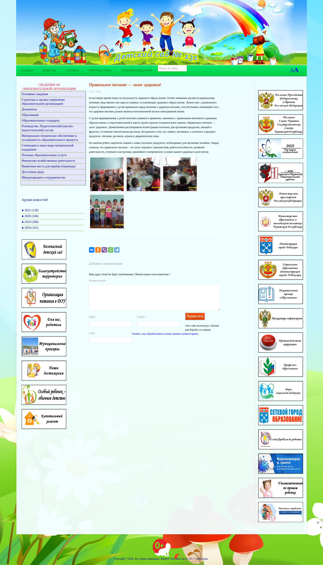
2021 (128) (30, 210)
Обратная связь (100, 70)
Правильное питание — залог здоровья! (125, 84)
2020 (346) (30, 216)
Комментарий (97, 280)
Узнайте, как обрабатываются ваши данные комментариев (165, 339)
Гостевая (72, 70)
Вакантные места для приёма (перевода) (49, 166)
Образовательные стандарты (41, 120)
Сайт (92, 338)
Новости (49, 70)
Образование (30, 115)
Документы (29, 109)
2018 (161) (30, 227)
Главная (26, 70)
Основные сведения (35, 94)
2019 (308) (30, 222)
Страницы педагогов (136, 70)
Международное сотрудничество (43, 177)
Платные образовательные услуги (44, 155)
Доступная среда (33, 172)
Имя (92, 322)
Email (141, 322)
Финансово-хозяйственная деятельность (48, 160)
